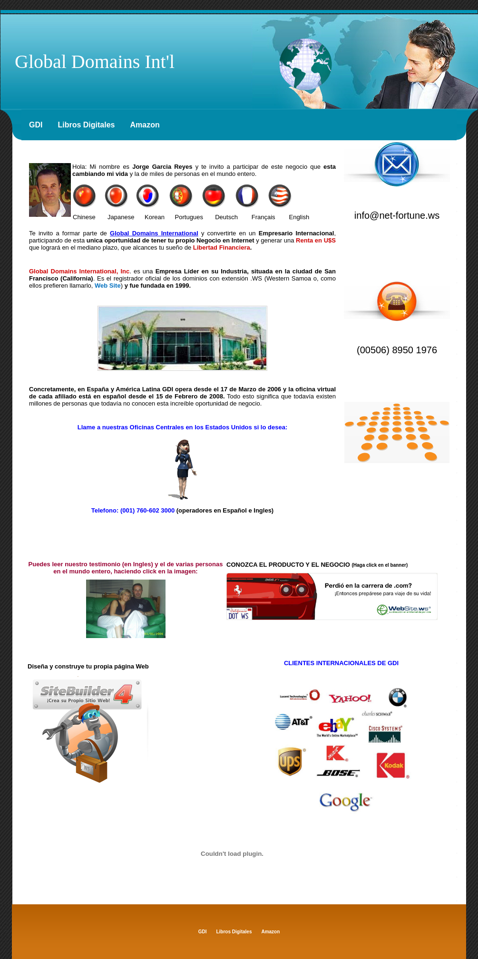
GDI (35, 125)
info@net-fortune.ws (396, 215)
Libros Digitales (86, 125)
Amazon (144, 125)
